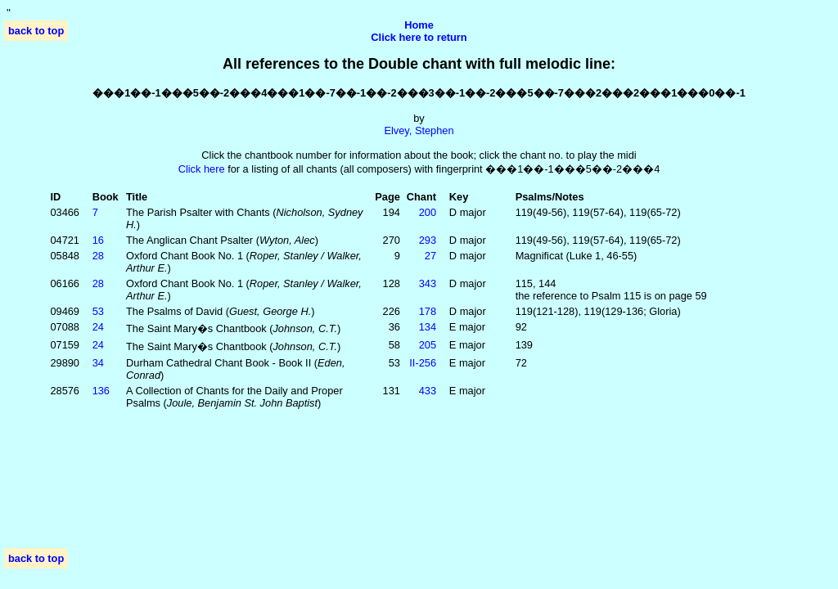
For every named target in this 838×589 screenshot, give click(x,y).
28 (98, 256)
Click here (201, 169)
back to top (36, 31)
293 (427, 240)
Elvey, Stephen (418, 130)
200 (427, 212)
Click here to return (418, 37)
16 (98, 240)
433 (427, 390)
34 (98, 363)
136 (101, 390)
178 (427, 311)
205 (427, 345)
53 (98, 311)
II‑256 (422, 363)
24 (98, 327)
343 (427, 283)
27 (430, 256)
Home (419, 25)
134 (427, 327)
